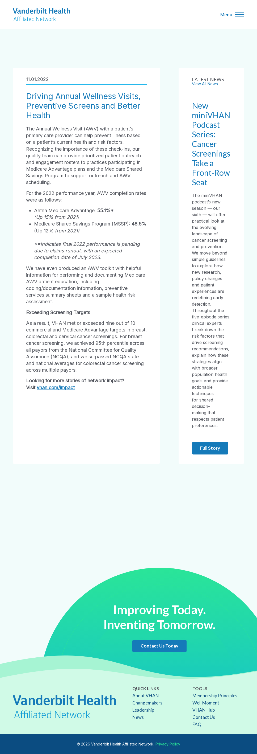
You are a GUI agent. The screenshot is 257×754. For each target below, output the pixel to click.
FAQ (196, 724)
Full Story (210, 448)
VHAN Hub (203, 710)
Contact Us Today (159, 646)
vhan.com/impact (56, 387)
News (138, 717)
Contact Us (203, 717)
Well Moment (205, 702)
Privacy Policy (167, 744)
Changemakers (147, 702)
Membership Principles (214, 695)
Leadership (143, 710)
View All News (205, 83)
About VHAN (145, 695)
